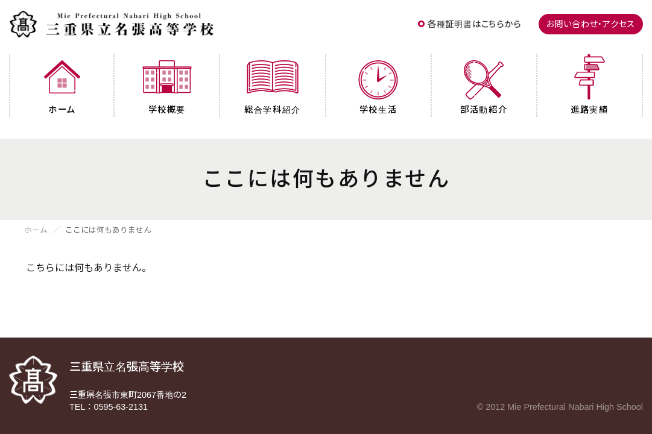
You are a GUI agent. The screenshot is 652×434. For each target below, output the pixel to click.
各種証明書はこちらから (474, 24)
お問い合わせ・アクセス (590, 24)
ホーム (36, 230)
